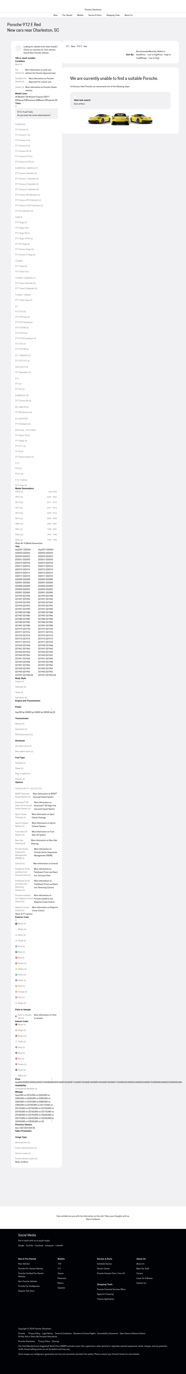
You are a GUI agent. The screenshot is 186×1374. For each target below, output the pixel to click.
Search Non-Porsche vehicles (36, 52)
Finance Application (105, 1298)
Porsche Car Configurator (29, 1286)
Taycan (61, 1273)
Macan (60, 1282)
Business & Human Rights (84, 1333)
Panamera (62, 1278)
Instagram (49, 1245)
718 (59, 1263)
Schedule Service (104, 1263)
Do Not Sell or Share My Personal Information (37, 1336)
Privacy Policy (34, 1333)
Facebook (39, 1245)
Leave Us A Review (144, 1278)
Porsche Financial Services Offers (111, 1289)
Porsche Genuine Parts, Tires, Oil (111, 1273)
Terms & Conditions (63, 1333)
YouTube (29, 1245)
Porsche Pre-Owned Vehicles (30, 1268)
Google (21, 1245)
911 (59, 1268)
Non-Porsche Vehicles (27, 1281)
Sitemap (55, 1341)
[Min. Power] (34, 710)
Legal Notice (47, 1333)
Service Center (103, 1268)
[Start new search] (120, 100)
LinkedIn (59, 1245)
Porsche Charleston (93, 9)
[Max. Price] (34, 1081)
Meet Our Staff (142, 1268)
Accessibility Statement (107, 1333)
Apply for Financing (105, 1294)
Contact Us (141, 1282)
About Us (140, 1263)
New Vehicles (24, 1263)
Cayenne (61, 1287)
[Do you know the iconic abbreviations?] (36, 113)
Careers (139, 1273)
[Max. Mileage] (34, 1120)
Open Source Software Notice (132, 1333)
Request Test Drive (26, 1290)
